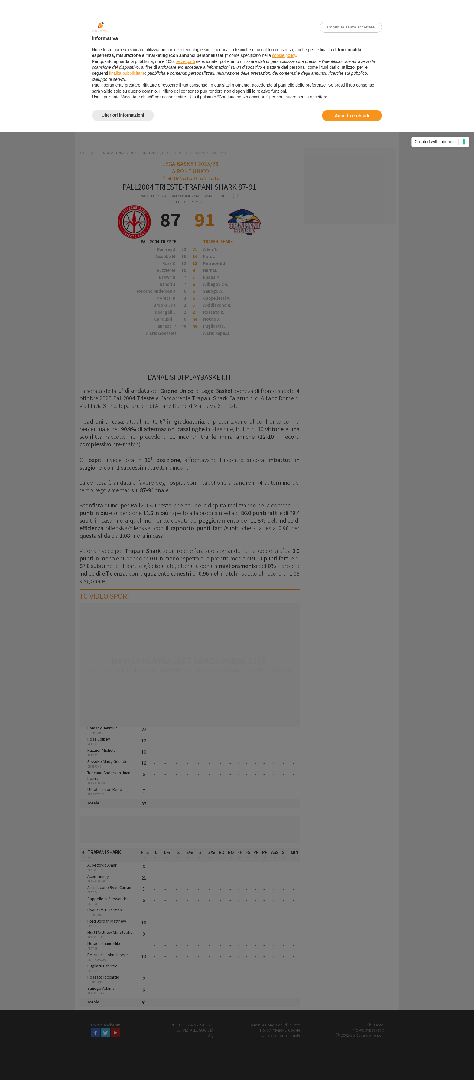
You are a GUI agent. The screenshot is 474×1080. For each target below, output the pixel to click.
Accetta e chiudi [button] (352, 115)
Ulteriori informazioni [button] (123, 115)
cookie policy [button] (284, 55)
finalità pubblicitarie (127, 73)
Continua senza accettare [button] (351, 27)
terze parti (185, 61)
